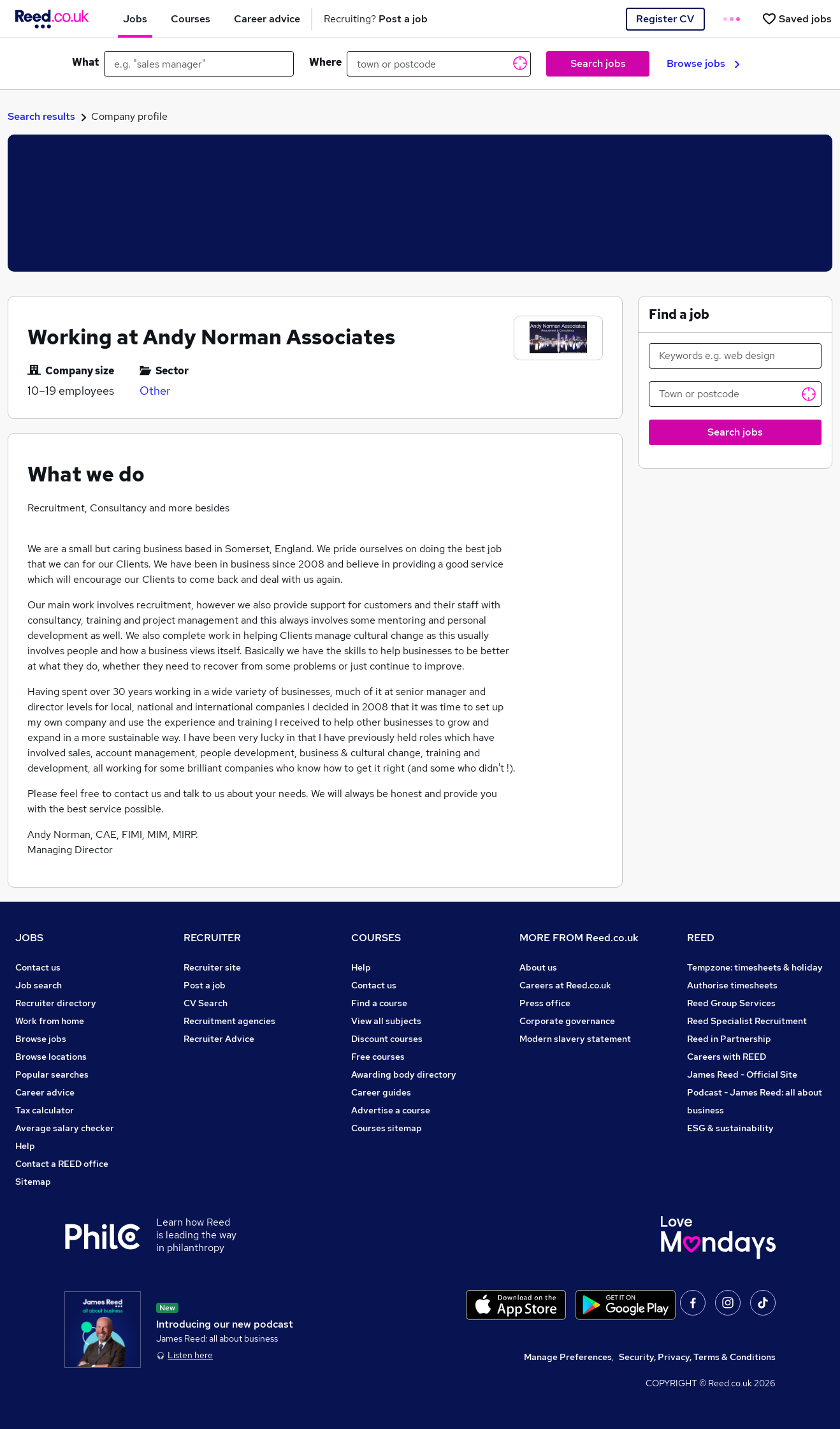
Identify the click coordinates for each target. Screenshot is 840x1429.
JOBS (29, 937)
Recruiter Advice (219, 1038)
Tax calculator (44, 1110)
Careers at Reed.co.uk (565, 985)
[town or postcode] (439, 64)
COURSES (376, 937)
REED (700, 937)
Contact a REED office (61, 1163)
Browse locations (51, 1056)
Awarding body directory (403, 1074)
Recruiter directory (55, 1003)
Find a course (379, 1003)
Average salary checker (64, 1128)
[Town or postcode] (735, 394)
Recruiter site (212, 967)
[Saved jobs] (796, 19)
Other (155, 390)
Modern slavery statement (575, 1038)
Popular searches (52, 1074)
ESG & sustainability (730, 1128)
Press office (544, 1003)
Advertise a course (390, 1110)
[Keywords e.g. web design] (735, 356)
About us (538, 967)
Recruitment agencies (229, 1021)
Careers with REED (726, 1056)
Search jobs (598, 63)
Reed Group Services (731, 1003)
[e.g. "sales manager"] (199, 64)
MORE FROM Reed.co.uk (579, 937)
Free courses (378, 1056)
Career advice (45, 1092)
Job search (38, 985)
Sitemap (33, 1181)
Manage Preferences (568, 1357)
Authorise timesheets (732, 985)
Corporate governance (567, 1021)
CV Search (206, 1003)
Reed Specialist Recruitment (747, 1021)
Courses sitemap (386, 1128)
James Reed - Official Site (742, 1074)
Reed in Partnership (729, 1038)
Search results (41, 116)
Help (25, 1146)
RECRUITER (212, 937)
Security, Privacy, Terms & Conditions (697, 1357)
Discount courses (387, 1038)
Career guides (381, 1092)
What (85, 62)
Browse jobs (703, 63)
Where (325, 62)
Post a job (205, 985)
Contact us (38, 967)
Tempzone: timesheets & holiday (755, 967)
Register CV (665, 19)
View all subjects (386, 1021)
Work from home (49, 1021)
